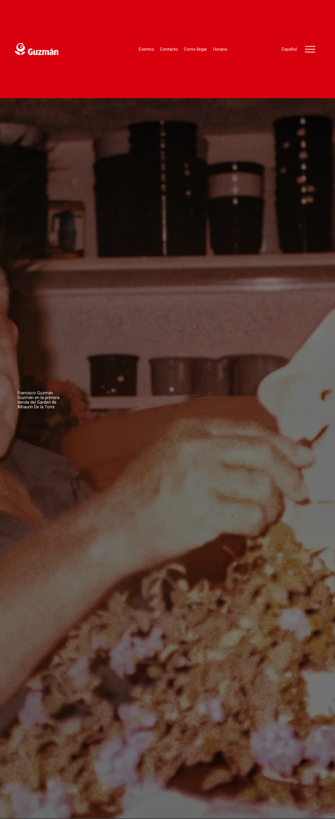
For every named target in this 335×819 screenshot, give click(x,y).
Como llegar (195, 49)
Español (289, 49)
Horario (220, 49)
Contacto (169, 49)
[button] (310, 49)
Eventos (146, 49)
